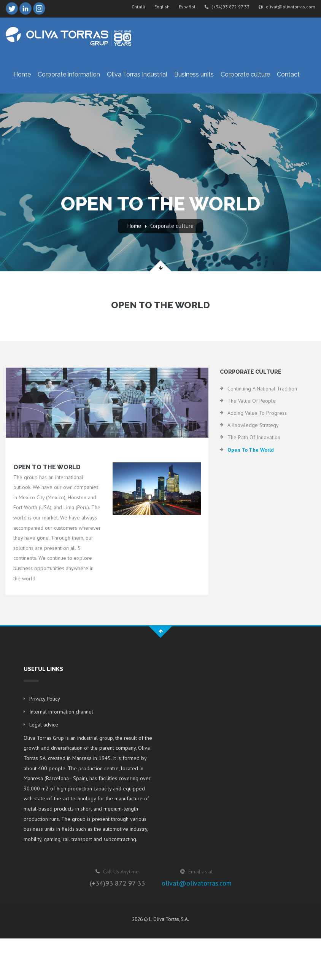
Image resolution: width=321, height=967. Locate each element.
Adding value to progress (257, 412)
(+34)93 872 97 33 (227, 7)
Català (138, 7)
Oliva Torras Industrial (137, 74)
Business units (194, 74)
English (162, 7)
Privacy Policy (44, 698)
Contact (288, 74)
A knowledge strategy (253, 425)
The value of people (251, 400)
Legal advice (43, 724)
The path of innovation (253, 437)
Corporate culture (245, 74)
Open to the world (250, 449)
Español (187, 7)
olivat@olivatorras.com (287, 7)
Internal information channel (61, 711)
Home (22, 74)
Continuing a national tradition (262, 388)
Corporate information (69, 74)
